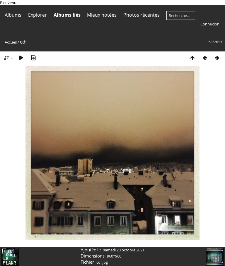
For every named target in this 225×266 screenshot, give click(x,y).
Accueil (11, 42)
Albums (13, 15)
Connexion (209, 24)
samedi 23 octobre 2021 (123, 250)
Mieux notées (102, 15)
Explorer (37, 15)
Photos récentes (141, 15)
